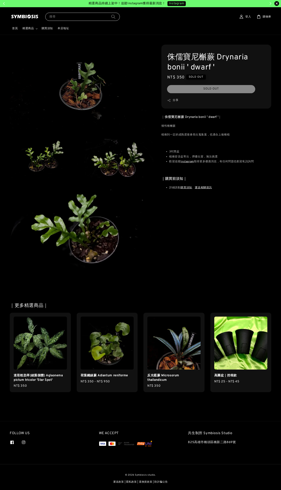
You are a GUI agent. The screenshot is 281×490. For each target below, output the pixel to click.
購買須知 (47, 28)
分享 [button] (172, 100)
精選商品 (28, 28)
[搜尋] (113, 16)
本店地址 (63, 28)
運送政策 (118, 482)
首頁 (15, 28)
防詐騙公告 (161, 482)
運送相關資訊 (203, 187)
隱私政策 (131, 482)
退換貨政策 (145, 482)
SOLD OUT (211, 89)
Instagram (187, 161)
